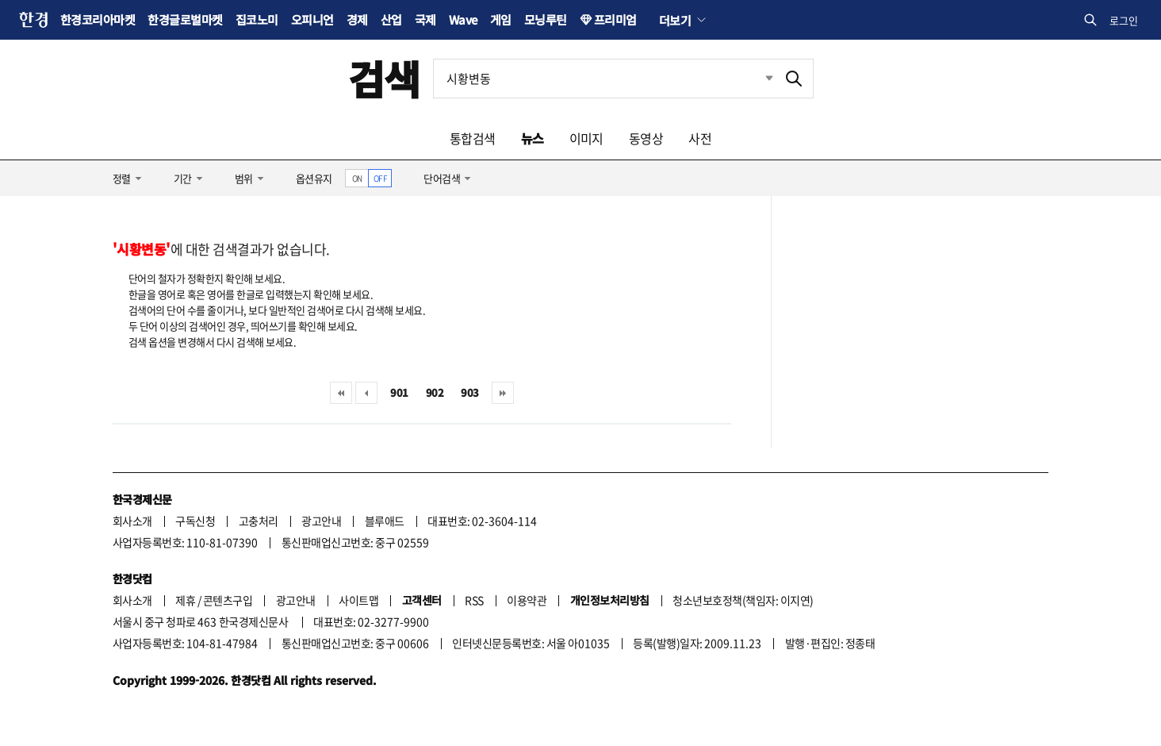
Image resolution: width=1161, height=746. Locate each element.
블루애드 (384, 521)
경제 (357, 19)
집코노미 (257, 19)
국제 (425, 19)
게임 (501, 19)
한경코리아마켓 (97, 19)
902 (434, 392)
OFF (380, 178)
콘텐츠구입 (227, 600)
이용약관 (526, 600)
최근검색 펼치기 (757, 78)
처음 (341, 393)
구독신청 (195, 521)
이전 (366, 393)
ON (357, 178)
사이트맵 (358, 600)
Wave (463, 19)
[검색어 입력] (604, 79)
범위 (244, 178)
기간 (183, 178)
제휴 (185, 600)
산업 (391, 19)
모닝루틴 (545, 19)
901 (399, 392)
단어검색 (441, 178)
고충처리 (258, 521)
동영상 (646, 138)
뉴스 (532, 138)
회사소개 (132, 521)
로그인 (1123, 20)
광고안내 (321, 521)
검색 (384, 78)
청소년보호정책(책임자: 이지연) (742, 600)
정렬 (122, 178)
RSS (474, 600)
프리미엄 (615, 19)
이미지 (586, 138)
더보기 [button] (675, 20)
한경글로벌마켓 (185, 19)
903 (469, 392)
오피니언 (312, 19)
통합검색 (473, 138)
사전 (699, 138)
